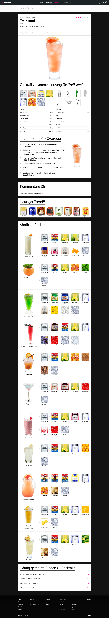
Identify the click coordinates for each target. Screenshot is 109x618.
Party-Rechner (33, 602)
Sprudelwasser (24, 125)
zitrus (27, 26)
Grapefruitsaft (24, 119)
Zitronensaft (23, 122)
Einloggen (103, 2)
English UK (62, 602)
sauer (31, 26)
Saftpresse (59, 119)
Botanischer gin (24, 112)
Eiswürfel (22, 131)
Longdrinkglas (60, 112)
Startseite (22, 17)
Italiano (73, 609)
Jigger (57, 115)
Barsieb (58, 128)
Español (61, 607)
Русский (74, 607)
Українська (74, 604)
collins (42, 26)
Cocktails (57, 3)
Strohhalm (59, 131)
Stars (31, 607)
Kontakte (48, 604)
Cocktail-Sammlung (34, 604)
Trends (41, 3)
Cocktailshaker (60, 122)
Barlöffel (58, 125)
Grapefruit (23, 128)
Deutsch (62, 604)
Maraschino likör (24, 115)
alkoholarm (22, 26)
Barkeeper (49, 3)
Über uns (48, 602)
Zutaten (66, 3)
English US (62, 609)
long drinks (36, 26)
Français (74, 602)
